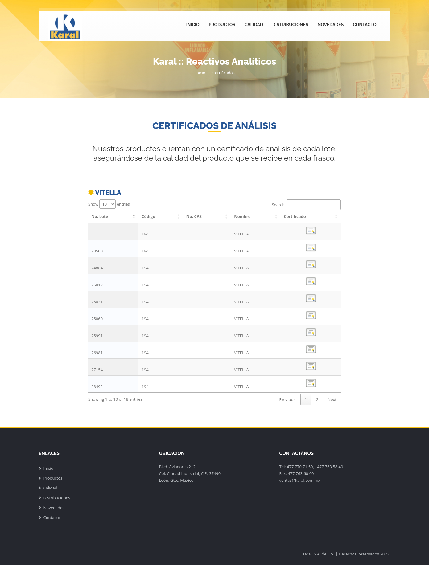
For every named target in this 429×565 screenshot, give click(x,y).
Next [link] (332, 399)
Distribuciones (290, 24)
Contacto (364, 24)
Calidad (254, 24)
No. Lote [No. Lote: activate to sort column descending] (99, 216)
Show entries (109, 204)
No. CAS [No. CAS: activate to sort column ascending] (194, 216)
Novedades (331, 24)
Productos (222, 24)
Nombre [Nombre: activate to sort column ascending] (242, 216)
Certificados (223, 73)
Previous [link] (287, 399)
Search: (306, 204)
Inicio (193, 24)
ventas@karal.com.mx (299, 480)
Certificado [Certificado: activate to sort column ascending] (295, 216)
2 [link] (317, 399)
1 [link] (306, 399)
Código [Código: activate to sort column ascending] (148, 216)
